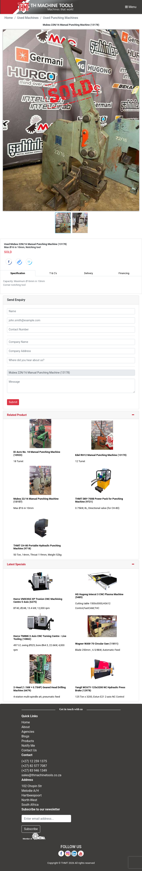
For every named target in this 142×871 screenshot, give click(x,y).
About (26, 727)
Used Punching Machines (60, 18)
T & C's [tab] (53, 273)
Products (28, 741)
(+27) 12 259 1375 (34, 761)
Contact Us (29, 750)
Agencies (28, 731)
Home (8, 18)
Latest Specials (16, 564)
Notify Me (28, 745)
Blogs (25, 736)
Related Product (17, 414)
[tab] (71, 415)
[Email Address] (46, 818)
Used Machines (28, 18)
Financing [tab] (123, 273)
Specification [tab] (17, 273)
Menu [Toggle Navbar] (130, 7)
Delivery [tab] (88, 273)
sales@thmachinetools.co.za (41, 775)
